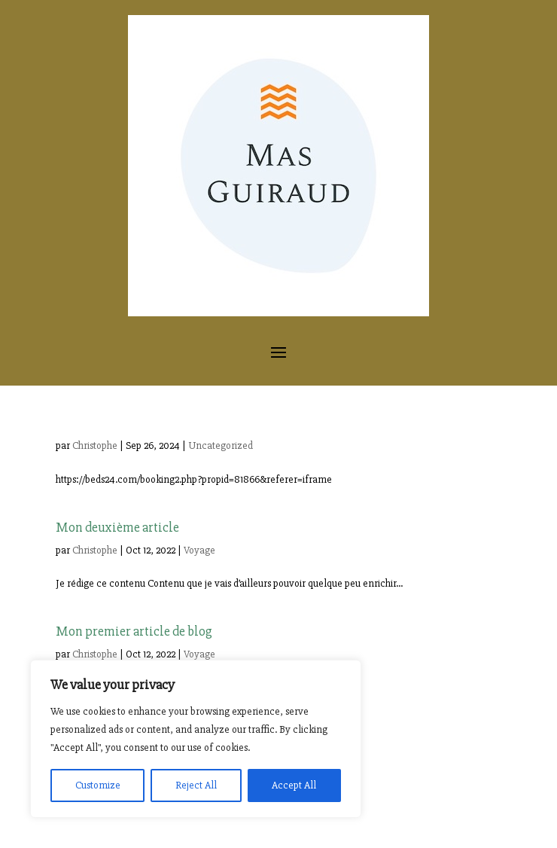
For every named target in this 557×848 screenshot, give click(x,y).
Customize (97, 785)
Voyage (199, 550)
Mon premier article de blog (134, 631)
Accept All (294, 785)
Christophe (94, 445)
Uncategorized (220, 445)
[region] (195, 739)
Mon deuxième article (117, 527)
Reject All (196, 785)
